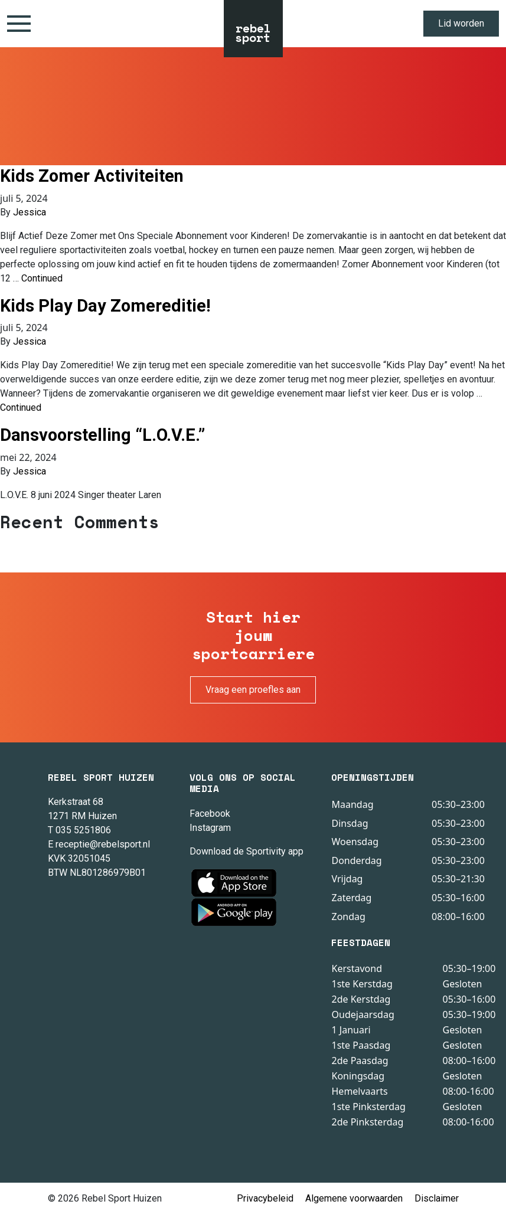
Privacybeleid (265, 1198)
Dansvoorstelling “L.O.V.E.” (102, 435)
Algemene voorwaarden (354, 1198)
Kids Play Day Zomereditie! (105, 306)
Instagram (210, 827)
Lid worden (461, 23)
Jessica (29, 212)
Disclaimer (436, 1198)
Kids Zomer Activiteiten (92, 176)
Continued (42, 278)
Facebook (210, 813)
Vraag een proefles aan (253, 689)
